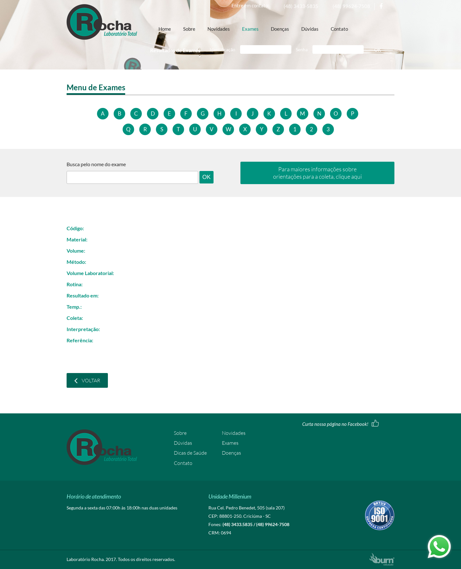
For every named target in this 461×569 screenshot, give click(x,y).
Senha (302, 49)
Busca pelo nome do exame (96, 164)
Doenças (280, 29)
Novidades (218, 29)
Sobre (189, 29)
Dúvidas (310, 29)
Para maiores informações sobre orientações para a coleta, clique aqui (317, 173)
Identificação (222, 49)
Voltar (87, 380)
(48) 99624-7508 (351, 6)
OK (377, 50)
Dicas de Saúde (190, 453)
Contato (339, 29)
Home (164, 29)
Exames (250, 29)
